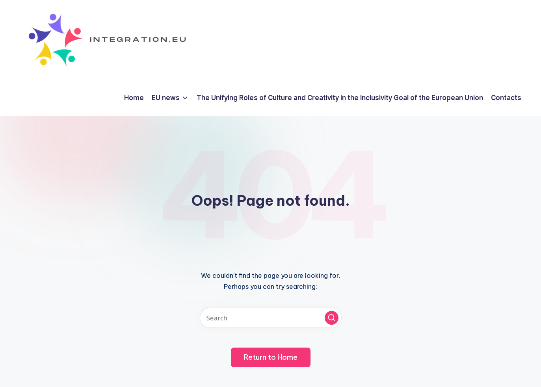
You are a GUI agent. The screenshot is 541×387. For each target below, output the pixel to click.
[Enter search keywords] (271, 318)
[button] (331, 318)
